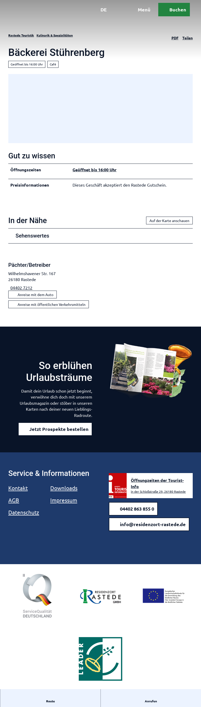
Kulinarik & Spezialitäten (55, 35)
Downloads (63, 487)
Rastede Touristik (21, 35)
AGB (13, 500)
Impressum (63, 500)
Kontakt (18, 487)
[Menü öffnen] (135, 15)
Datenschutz (23, 512)
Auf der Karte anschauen (169, 220)
